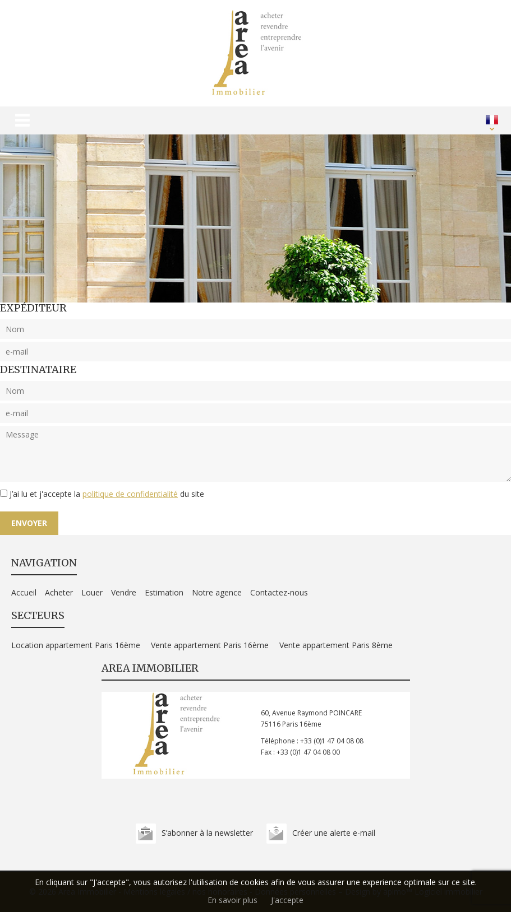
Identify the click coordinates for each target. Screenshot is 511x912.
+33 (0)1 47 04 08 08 (331, 741)
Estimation (164, 592)
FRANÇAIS (491, 119)
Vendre (123, 592)
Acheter (59, 592)
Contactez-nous (279, 592)
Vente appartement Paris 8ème (336, 645)
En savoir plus (232, 900)
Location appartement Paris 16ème (75, 645)
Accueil (23, 592)
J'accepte (287, 900)
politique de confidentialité (130, 493)
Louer (92, 592)
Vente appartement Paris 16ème (210, 645)
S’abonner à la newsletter (207, 832)
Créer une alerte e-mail (333, 832)
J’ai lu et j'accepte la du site (107, 493)
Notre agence (217, 592)
